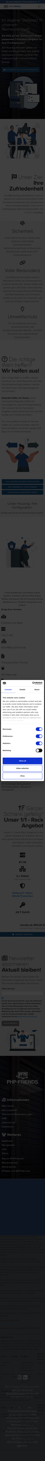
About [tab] (36, 690)
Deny (22, 776)
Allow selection (22, 768)
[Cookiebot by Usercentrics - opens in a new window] (32, 683)
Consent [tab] (8, 690)
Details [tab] (22, 690)
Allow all (22, 761)
